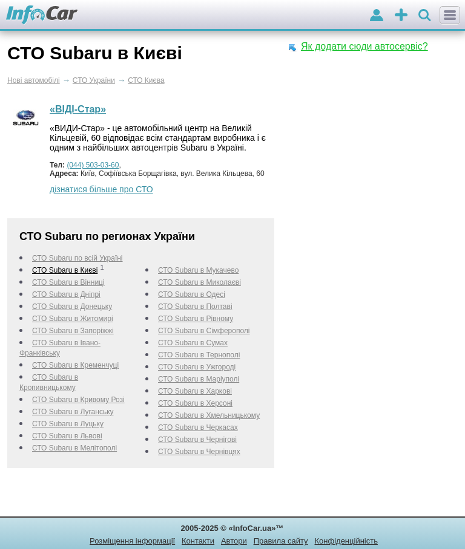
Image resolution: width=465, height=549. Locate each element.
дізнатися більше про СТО (101, 189)
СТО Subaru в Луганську (73, 412)
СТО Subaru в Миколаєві (199, 282)
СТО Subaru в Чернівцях (199, 451)
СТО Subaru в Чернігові (197, 439)
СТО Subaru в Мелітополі (74, 448)
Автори (234, 540)
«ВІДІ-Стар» (78, 109)
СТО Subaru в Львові (67, 436)
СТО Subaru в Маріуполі (198, 379)
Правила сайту (281, 540)
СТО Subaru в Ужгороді (197, 367)
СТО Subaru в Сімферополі (204, 330)
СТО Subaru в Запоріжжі (73, 330)
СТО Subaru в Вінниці (68, 282)
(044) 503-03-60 (93, 165)
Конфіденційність (345, 540)
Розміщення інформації (132, 540)
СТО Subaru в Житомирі (72, 318)
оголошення (401, 16)
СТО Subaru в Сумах (193, 343)
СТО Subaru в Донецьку (72, 306)
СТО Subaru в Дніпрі (66, 294)
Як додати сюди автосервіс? (364, 46)
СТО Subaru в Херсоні (195, 403)
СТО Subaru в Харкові (195, 391)
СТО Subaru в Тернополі (199, 355)
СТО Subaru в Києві (64, 270)
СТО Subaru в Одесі (191, 294)
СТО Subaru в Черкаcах (198, 427)
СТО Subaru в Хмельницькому (209, 415)
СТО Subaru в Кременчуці (75, 365)
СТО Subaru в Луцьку (68, 424)
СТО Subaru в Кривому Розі (78, 399)
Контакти (198, 540)
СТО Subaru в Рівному (195, 318)
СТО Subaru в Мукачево (198, 270)
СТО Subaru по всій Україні (77, 258)
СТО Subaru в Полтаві (195, 306)
